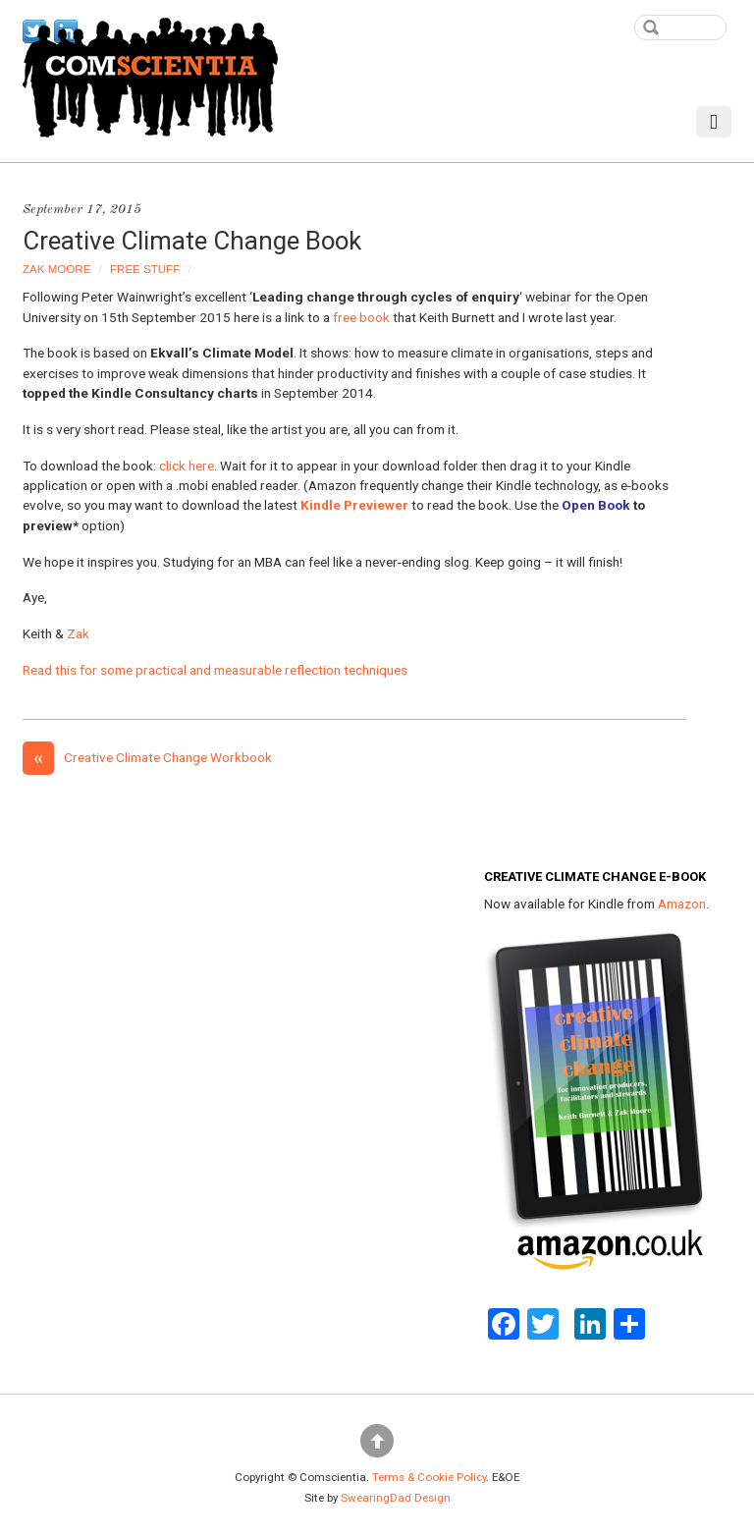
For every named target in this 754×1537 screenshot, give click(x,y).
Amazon (682, 903)
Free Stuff (145, 269)
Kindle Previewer (354, 505)
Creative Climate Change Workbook (147, 757)
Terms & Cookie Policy (429, 1477)
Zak (78, 633)
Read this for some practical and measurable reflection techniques (215, 670)
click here (186, 465)
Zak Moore (56, 269)
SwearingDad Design (396, 1498)
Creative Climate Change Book (192, 240)
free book (361, 317)
